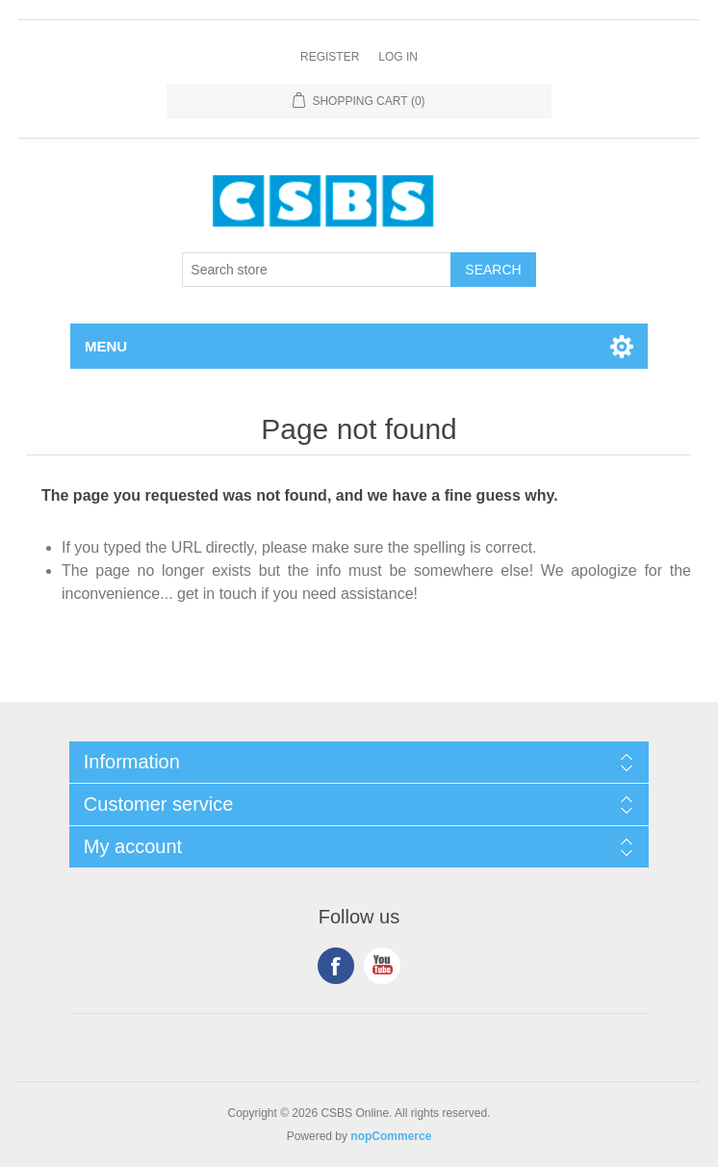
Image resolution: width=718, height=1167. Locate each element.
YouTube (382, 965)
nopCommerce (390, 1136)
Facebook (336, 965)
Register (329, 57)
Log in (398, 57)
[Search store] (316, 269)
